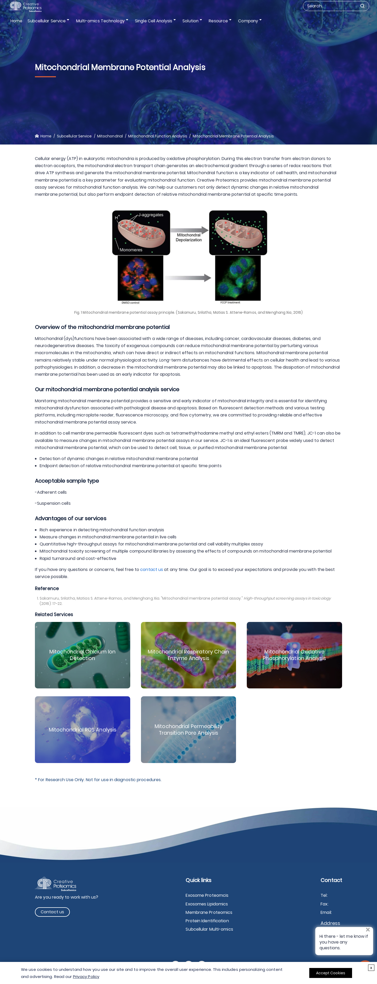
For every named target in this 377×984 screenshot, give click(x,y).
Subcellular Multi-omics (209, 929)
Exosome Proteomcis (207, 895)
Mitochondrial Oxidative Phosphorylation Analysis (294, 655)
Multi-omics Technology (99, 21)
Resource (213, 21)
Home (16, 21)
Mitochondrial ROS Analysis (82, 729)
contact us (151, 569)
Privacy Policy (86, 976)
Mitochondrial (110, 136)
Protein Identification (207, 921)
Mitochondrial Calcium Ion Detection (82, 655)
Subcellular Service (47, 21)
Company (242, 21)
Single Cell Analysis (152, 21)
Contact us (52, 912)
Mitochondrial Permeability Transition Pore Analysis (188, 730)
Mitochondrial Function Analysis (157, 136)
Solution (187, 21)
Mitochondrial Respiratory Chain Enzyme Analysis (188, 655)
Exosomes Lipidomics (207, 904)
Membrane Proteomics (209, 912)
